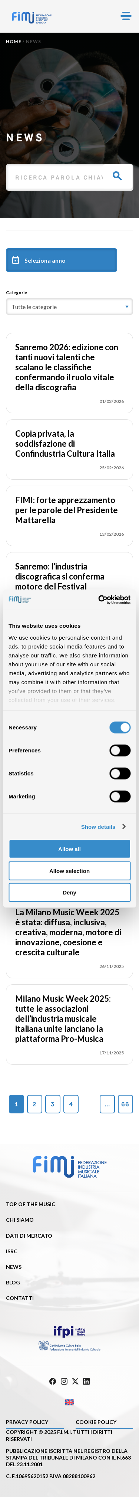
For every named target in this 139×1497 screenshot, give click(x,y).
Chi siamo (20, 1220)
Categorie (16, 292)
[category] (69, 306)
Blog (13, 1282)
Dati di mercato (29, 1235)
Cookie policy (96, 1422)
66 (125, 1104)
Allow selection (69, 870)
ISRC (11, 1251)
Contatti (20, 1298)
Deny (69, 892)
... (107, 1104)
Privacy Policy (27, 1422)
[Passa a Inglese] (69, 1403)
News (13, 1267)
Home (13, 41)
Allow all (69, 849)
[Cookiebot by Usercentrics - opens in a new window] (98, 599)
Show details (98, 826)
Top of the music (30, 1204)
